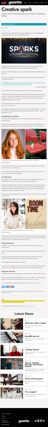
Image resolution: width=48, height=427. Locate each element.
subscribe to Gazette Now (28, 306)
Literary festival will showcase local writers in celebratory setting (23, 15)
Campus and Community (13, 300)
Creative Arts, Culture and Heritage (25, 300)
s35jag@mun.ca (8, 292)
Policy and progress (34, 378)
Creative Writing (36, 126)
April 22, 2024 (5, 28)
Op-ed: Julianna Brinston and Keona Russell (34, 364)
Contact (4, 418)
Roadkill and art (32, 336)
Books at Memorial (5, 300)
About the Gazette (6, 413)
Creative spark (17, 9)
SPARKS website (37, 283)
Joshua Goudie (6, 30)
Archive (3, 416)
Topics (3, 299)
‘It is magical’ (31, 392)
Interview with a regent (35, 323)
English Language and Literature (39, 300)
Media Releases (5, 424)
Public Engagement (21, 302)
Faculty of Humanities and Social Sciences (9, 302)
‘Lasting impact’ (32, 349)
